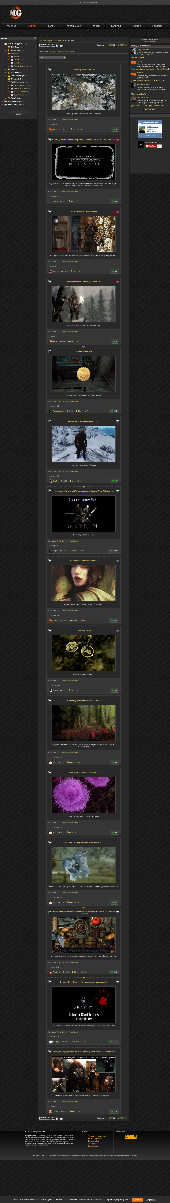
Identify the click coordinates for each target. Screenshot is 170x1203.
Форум (51, 26)
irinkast (139, 61)
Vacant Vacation (138, 57)
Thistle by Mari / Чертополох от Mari (84, 773)
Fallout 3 (17, 59)
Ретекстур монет (84, 631)
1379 (70, 832)
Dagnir (55, 551)
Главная (11, 26)
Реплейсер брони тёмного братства (84, 421)
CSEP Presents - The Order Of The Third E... (148, 80)
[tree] (18, 74)
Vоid (54, 762)
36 (79, 481)
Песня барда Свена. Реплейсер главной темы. (84, 282)
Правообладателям (95, 1138)
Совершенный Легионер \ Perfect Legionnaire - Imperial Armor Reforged (84, 491)
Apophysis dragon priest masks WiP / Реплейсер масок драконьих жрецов (84, 1052)
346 (82, 620)
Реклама (157, 26)
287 (73, 129)
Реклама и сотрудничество (97, 1136)
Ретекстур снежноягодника (84, 70)
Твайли (55, 1111)
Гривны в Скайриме (84, 351)
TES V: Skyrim (19, 95)
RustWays (56, 972)
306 (82, 551)
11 (77, 832)
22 (78, 201)
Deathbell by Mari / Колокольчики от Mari (84, 701)
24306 (73, 551)
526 (84, 1042)
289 (70, 341)
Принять (137, 1199)
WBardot (140, 73)
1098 (72, 690)
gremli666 (56, 129)
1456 (70, 902)
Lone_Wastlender (143, 50)
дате (53, 52)
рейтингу (60, 52)
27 (79, 690)
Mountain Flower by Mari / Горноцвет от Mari (84, 843)
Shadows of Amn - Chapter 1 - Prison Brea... (148, 106)
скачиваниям (70, 52)
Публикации (74, 26)
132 (83, 972)
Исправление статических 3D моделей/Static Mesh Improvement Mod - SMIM (84, 912)
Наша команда (93, 1146)
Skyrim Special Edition (21, 85)
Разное (136, 26)
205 (81, 1111)
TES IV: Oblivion (19, 91)
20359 (73, 620)
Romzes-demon (58, 411)
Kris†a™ (56, 271)
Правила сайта (93, 1141)
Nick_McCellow (142, 98)
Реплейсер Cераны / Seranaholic (84, 561)
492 (71, 201)
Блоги (96, 26)
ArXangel (56, 1042)
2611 (79, 411)
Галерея (116, 26)
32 (81, 271)
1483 (70, 762)
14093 (75, 972)
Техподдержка (93, 1144)
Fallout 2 (16, 56)
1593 (74, 271)
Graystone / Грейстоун (140, 94)
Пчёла (55, 620)
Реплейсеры (73, 120)
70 (86, 411)
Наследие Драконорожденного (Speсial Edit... (150, 69)
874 (72, 481)
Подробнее (151, 1199)
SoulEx (55, 481)
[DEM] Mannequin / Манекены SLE (84, 212)
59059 (75, 1042)
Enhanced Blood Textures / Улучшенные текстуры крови (84, 982)
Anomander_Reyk (143, 84)
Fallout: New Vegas (21, 66)
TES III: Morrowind (20, 88)
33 (77, 762)
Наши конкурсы (150, 42)
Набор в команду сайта (149, 40)
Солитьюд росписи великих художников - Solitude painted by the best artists (84, 140)
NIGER (55, 201)
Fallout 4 (17, 63)
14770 (73, 1111)
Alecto (55, 341)
